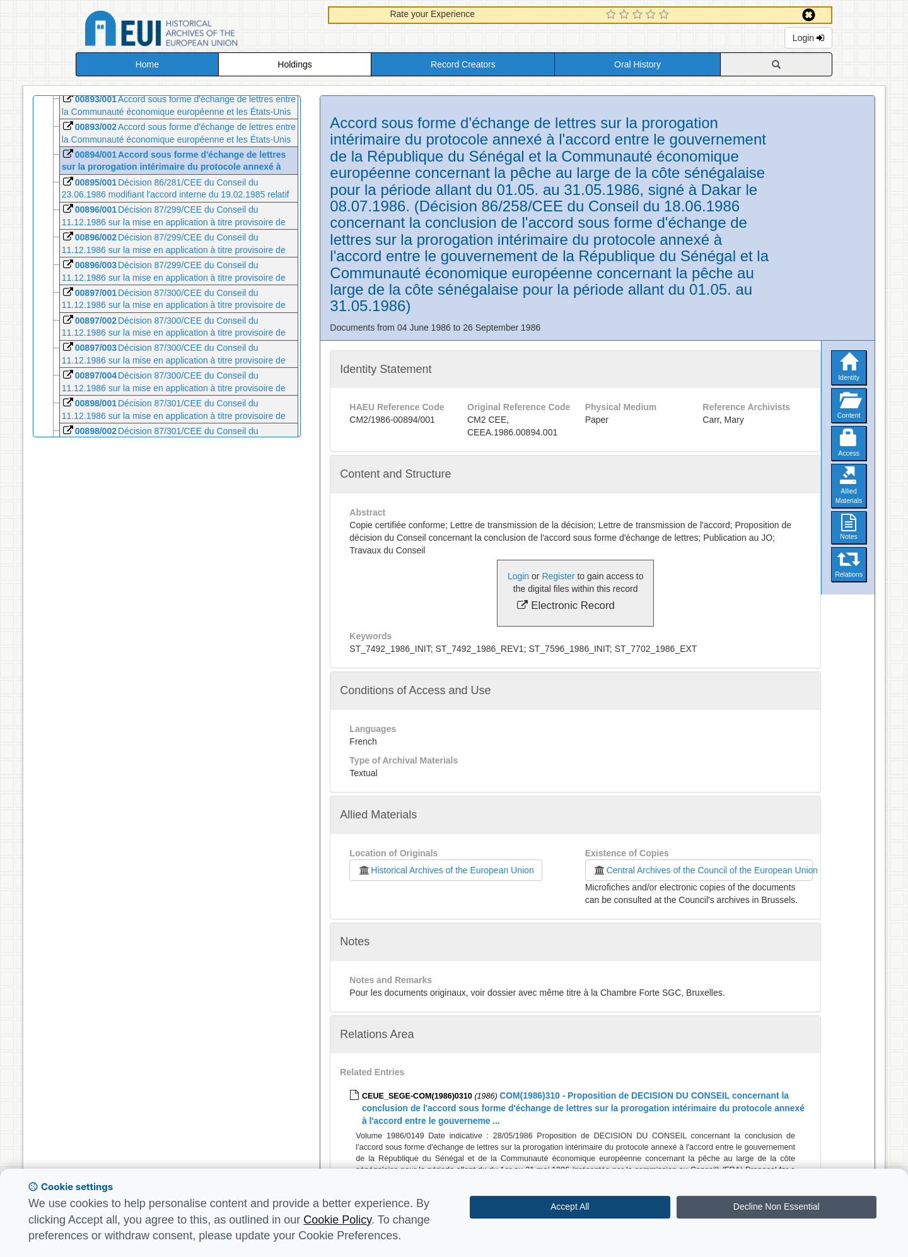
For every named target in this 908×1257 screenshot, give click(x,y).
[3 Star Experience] (639, 15)
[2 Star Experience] (625, 15)
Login (808, 38)
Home (147, 64)
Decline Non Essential (776, 1206)
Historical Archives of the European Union (445, 870)
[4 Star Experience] (652, 15)
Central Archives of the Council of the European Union (703, 870)
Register (558, 576)
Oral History (637, 64)
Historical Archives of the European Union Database (196, 30)
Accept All (569, 1206)
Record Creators (463, 64)
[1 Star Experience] (612, 15)
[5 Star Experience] (665, 15)
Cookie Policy (337, 1219)
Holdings (294, 64)
